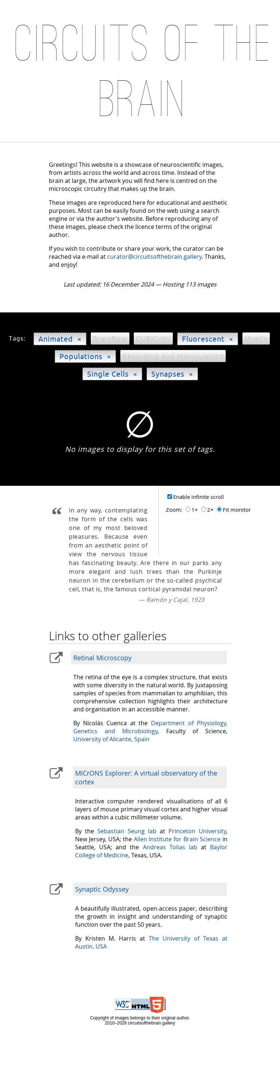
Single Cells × (112, 374)
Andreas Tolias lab (170, 847)
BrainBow (110, 338)
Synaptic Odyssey (102, 889)
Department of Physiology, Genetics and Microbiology (150, 727)
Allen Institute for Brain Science (177, 839)
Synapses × (172, 374)
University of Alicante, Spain (111, 739)
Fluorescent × (207, 339)
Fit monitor (237, 509)
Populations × (85, 356)
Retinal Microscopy (102, 657)
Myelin (256, 338)
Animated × (60, 339)
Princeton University (197, 831)
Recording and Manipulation (173, 356)
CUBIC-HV (153, 338)
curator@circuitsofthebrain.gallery (154, 257)
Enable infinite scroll (198, 496)
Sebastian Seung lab (126, 831)
